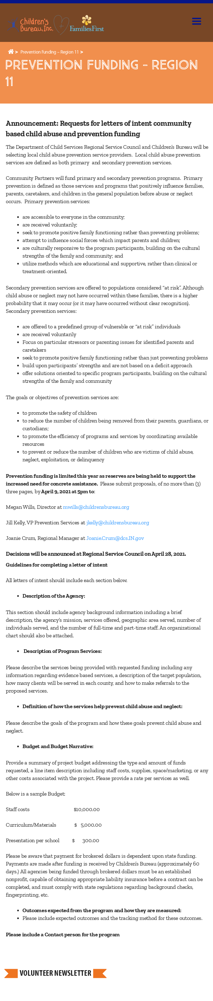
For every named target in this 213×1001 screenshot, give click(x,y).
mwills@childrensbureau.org (96, 507)
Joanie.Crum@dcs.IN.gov (115, 538)
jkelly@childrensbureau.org (118, 522)
